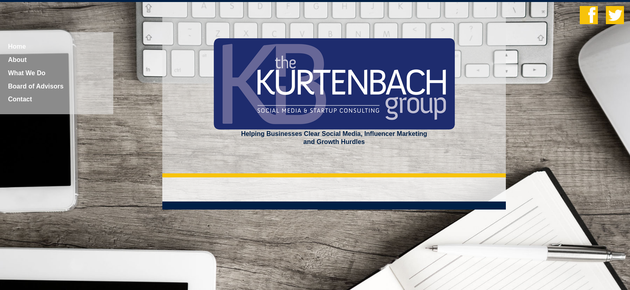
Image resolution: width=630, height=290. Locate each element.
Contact (20, 99)
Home (17, 46)
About (17, 59)
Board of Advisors (35, 86)
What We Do (26, 73)
